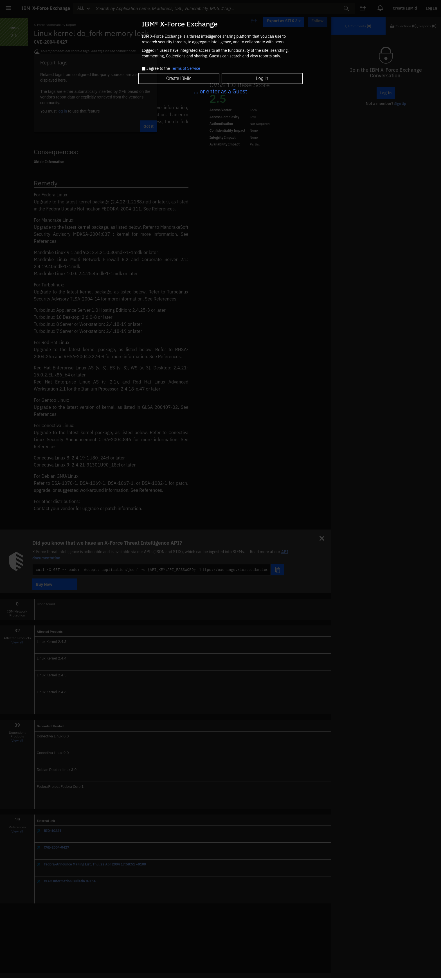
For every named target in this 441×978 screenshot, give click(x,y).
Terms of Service (185, 68)
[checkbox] (143, 69)
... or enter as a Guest (220, 91)
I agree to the (173, 68)
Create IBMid (179, 78)
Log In (262, 78)
